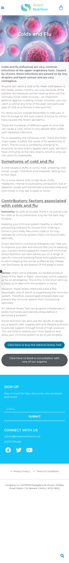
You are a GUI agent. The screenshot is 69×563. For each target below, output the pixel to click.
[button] (2, 7)
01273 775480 (12, 441)
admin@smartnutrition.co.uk (22, 436)
